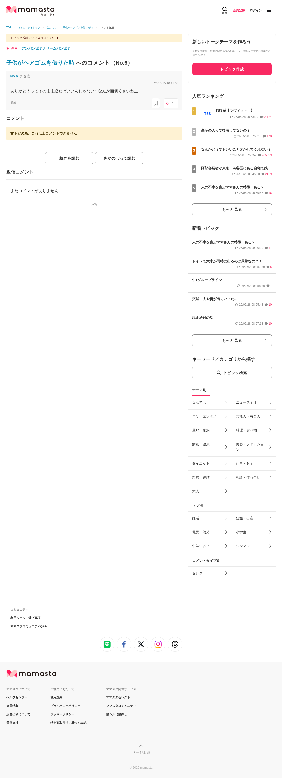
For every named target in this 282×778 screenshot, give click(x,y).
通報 (13, 103)
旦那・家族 (201, 430)
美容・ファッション (250, 447)
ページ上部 (141, 752)
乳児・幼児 (201, 532)
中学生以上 (201, 546)
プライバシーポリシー (65, 705)
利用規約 (56, 697)
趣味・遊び (201, 477)
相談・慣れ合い (248, 477)
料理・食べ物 (246, 430)
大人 (195, 491)
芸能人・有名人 (248, 416)
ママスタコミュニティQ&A (28, 626)
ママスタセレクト (118, 697)
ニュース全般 (246, 402)
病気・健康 (201, 444)
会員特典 (12, 705)
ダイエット (201, 463)
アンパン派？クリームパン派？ (45, 48)
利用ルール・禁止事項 (25, 617)
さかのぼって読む (119, 158)
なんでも (199, 402)
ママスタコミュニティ (121, 705)
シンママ (243, 546)
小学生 (241, 532)
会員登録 (239, 10)
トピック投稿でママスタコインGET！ (36, 38)
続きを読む (69, 158)
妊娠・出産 (244, 518)
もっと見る (232, 209)
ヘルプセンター (16, 697)
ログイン (256, 10)
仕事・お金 (244, 463)
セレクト (199, 573)
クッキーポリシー (62, 714)
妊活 (195, 518)
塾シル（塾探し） (118, 714)
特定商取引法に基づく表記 (68, 722)
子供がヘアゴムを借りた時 (41, 63)
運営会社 (12, 722)
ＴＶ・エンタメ (204, 416)
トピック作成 (232, 69)
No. (14, 76)
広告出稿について (18, 714)
